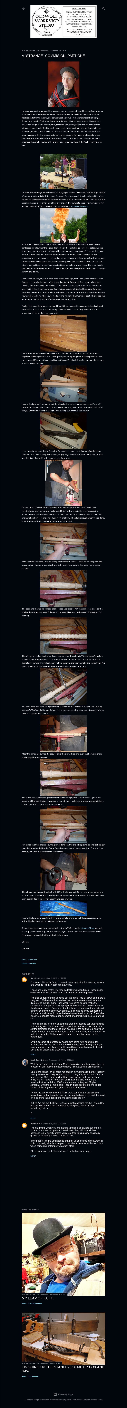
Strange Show (87, 928)
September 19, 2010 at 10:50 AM (61, 1060)
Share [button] (24, 960)
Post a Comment (35, 1303)
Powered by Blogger (63, 1394)
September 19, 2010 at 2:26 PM (53, 1124)
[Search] (103, 8)
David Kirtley (35, 978)
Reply (33, 1054)
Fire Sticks (32, 963)
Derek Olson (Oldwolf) (39, 1060)
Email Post (32, 960)
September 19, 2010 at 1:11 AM (53, 978)
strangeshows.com (79, 206)
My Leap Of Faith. (38, 1298)
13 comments (33, 1376)
